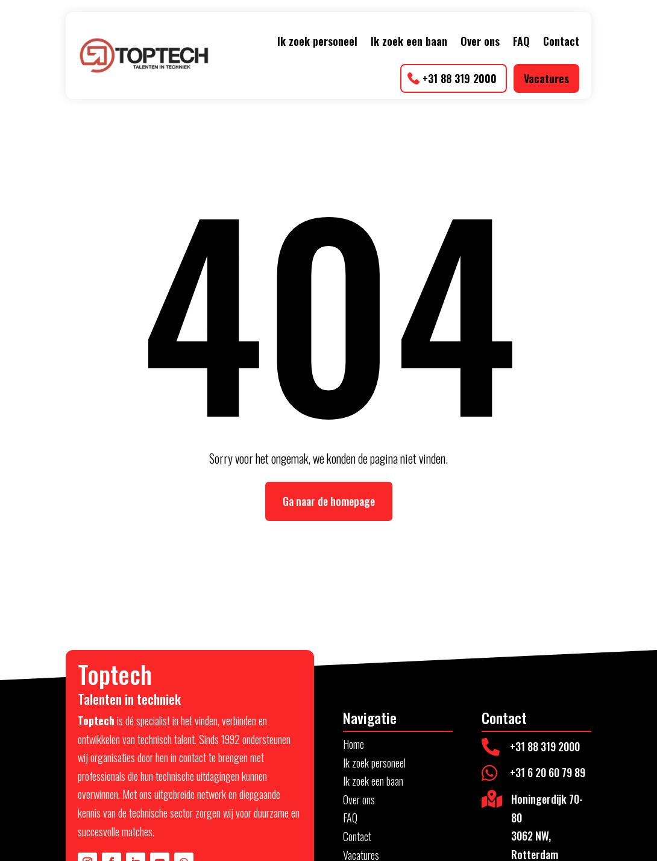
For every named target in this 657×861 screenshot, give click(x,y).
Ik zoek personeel (317, 41)
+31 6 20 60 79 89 (547, 772)
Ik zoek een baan (409, 41)
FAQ (521, 41)
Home (353, 744)
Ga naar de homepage (329, 501)
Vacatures (546, 78)
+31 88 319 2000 (460, 78)
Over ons (480, 41)
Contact (561, 41)
